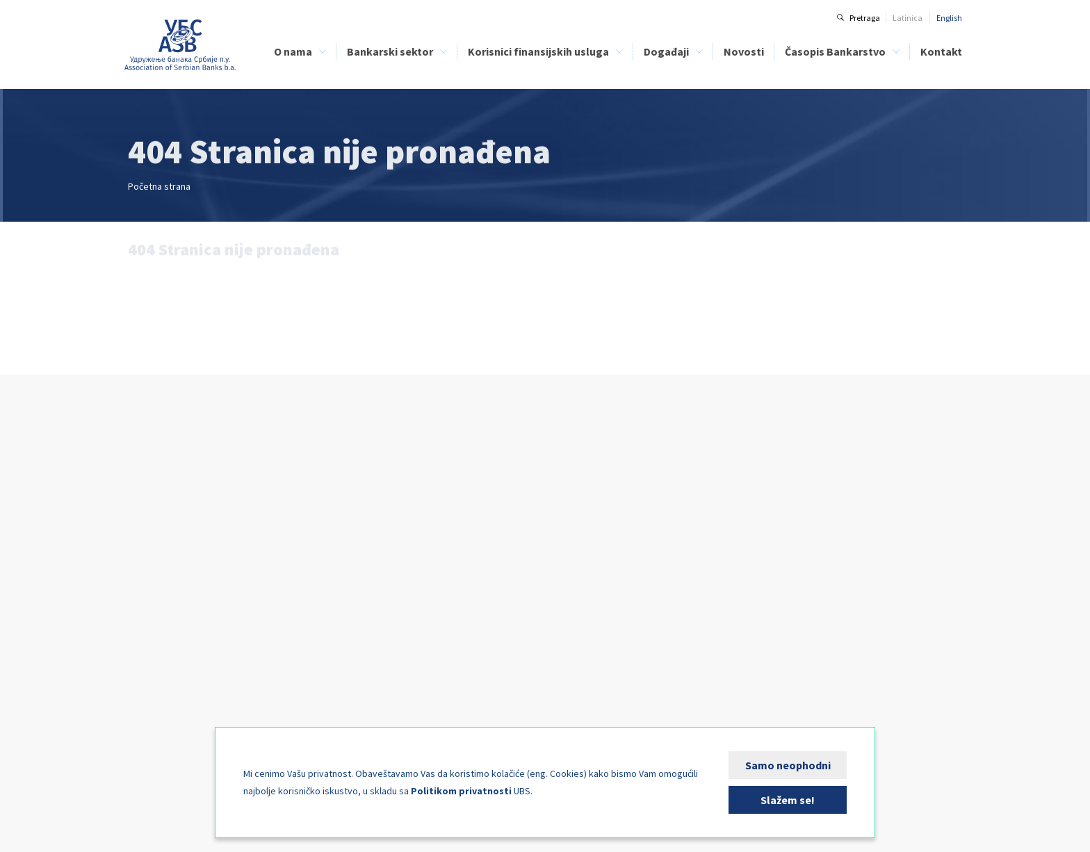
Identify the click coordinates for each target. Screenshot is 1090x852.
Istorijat (141, 527)
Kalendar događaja (590, 666)
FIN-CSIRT (145, 726)
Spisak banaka (423, 512)
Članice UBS (149, 512)
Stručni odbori (152, 649)
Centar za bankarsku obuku (177, 619)
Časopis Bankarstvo (835, 51)
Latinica (907, 18)
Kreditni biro (149, 588)
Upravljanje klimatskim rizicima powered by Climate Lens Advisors (629, 533)
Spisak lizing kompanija (439, 527)
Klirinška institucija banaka (177, 603)
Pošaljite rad (782, 588)
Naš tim (142, 573)
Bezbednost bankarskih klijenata (455, 573)
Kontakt (941, 51)
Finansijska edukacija (436, 557)
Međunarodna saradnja (170, 665)
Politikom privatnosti (461, 791)
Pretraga (864, 18)
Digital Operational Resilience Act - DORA (627, 512)
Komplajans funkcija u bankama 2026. (623, 595)
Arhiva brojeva (786, 557)
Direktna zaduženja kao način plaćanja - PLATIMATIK (469, 594)
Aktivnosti (145, 634)
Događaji (666, 51)
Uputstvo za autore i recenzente (816, 527)
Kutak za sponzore (588, 681)
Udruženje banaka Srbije (180, 45)
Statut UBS (147, 542)
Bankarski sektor (390, 51)
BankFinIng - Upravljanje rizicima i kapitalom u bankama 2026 (616, 644)
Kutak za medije (157, 710)
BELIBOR (287, 557)
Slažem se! (787, 800)
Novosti (744, 51)
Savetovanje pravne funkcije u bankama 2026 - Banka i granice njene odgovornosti (628, 616)
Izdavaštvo (148, 680)
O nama (293, 51)
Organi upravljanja (162, 557)
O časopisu (779, 512)
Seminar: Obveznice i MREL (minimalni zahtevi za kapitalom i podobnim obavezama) (624, 567)
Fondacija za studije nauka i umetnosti (197, 695)
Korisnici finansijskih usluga (538, 51)
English (949, 18)
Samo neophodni (788, 765)
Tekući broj (779, 542)
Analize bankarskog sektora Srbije (331, 573)
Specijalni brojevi (790, 573)
